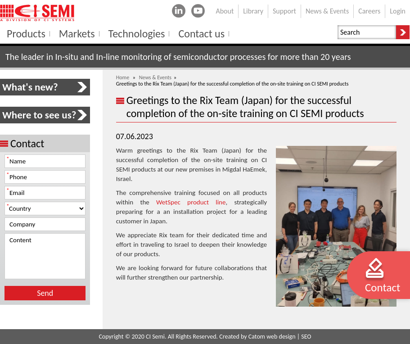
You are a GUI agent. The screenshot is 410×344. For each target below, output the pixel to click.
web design (280, 336)
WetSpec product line (190, 202)
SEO (306, 336)
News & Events (155, 77)
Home (122, 77)
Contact (382, 287)
